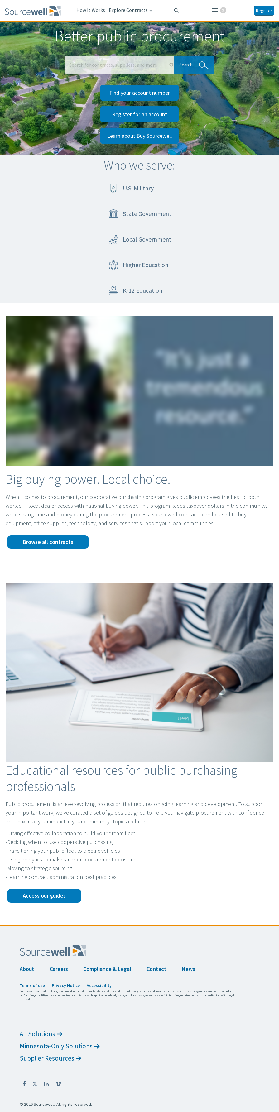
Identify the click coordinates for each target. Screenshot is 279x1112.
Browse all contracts (48, 541)
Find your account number (139, 92)
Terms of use (32, 985)
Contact (156, 968)
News (188, 968)
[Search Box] (119, 65)
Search (192, 64)
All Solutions (41, 1034)
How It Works (90, 10)
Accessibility (99, 985)
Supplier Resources (50, 1058)
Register (264, 10)
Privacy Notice (66, 985)
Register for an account (139, 114)
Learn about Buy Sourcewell (139, 135)
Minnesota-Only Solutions (60, 1046)
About (27, 968)
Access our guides (44, 895)
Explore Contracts (131, 10)
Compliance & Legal (107, 968)
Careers (59, 968)
